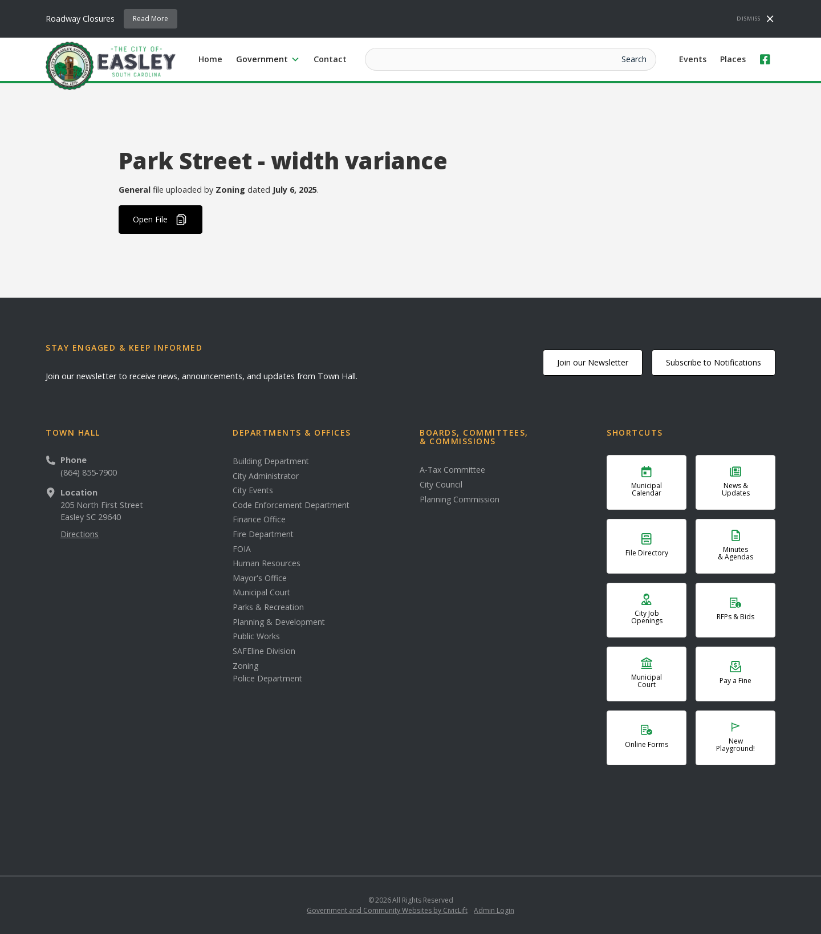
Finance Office (259, 519)
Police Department (267, 678)
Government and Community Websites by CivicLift (387, 910)
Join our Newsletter (592, 362)
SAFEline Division (264, 651)
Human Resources (266, 563)
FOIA (242, 549)
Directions (79, 534)
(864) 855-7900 (88, 472)
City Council (441, 484)
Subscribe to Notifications (713, 362)
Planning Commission (459, 499)
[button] (267, 59)
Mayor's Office (260, 578)
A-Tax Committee (452, 469)
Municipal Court (261, 592)
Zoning (245, 666)
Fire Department (263, 534)
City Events (253, 490)
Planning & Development (279, 622)
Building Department (271, 461)
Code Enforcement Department (291, 505)
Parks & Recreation (268, 607)
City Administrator (266, 476)
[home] (111, 65)
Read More (150, 18)
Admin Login (494, 910)
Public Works (256, 636)
